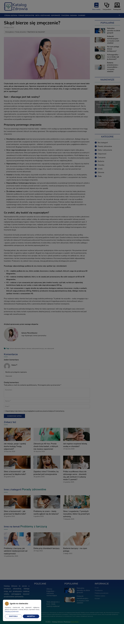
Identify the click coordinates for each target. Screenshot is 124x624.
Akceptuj (31, 616)
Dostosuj (13, 616)
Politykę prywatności (12, 611)
